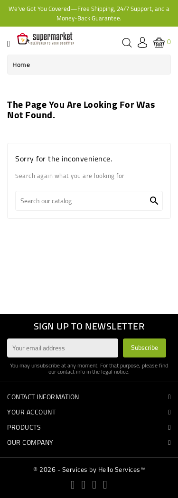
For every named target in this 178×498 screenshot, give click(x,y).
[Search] (89, 201)
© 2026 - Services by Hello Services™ (89, 469)
